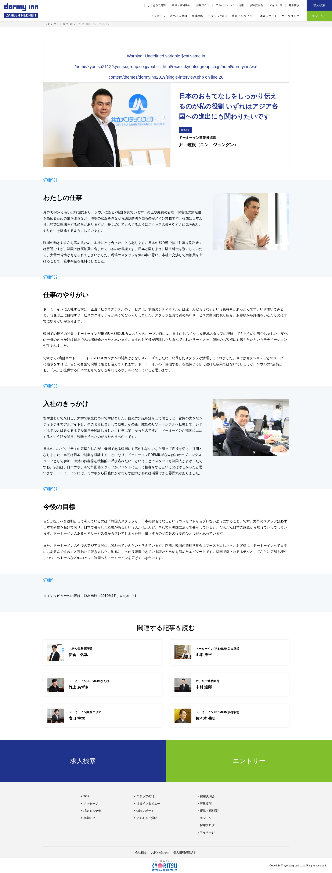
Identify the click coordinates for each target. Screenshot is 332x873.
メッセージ (158, 16)
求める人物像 (179, 16)
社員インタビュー (243, 16)
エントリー (319, 16)
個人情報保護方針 (185, 852)
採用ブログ (202, 5)
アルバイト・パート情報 (230, 5)
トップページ (49, 24)
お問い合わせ (160, 852)
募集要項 (294, 5)
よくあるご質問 (157, 5)
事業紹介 (198, 16)
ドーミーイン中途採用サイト (21, 10)
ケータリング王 (292, 16)
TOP (86, 796)
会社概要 (141, 852)
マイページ (276, 5)
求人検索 (319, 5)
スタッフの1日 (217, 16)
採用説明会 (256, 5)
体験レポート (268, 16)
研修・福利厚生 (181, 5)
